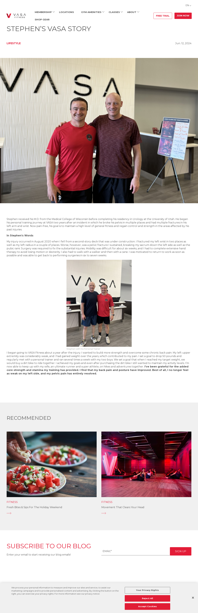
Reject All (147, 598)
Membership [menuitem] (43, 12)
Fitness (12, 502)
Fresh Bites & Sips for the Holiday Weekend (34, 507)
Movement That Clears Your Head (122, 507)
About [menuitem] (131, 12)
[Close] (192, 597)
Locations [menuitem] (66, 12)
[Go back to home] (16, 16)
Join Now (183, 15)
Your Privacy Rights (147, 590)
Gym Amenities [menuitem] (91, 12)
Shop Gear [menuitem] (42, 19)
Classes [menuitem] (114, 12)
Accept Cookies (147, 606)
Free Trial (163, 15)
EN (187, 5)
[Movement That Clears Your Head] (146, 513)
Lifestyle (14, 43)
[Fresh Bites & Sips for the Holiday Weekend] (52, 513)
